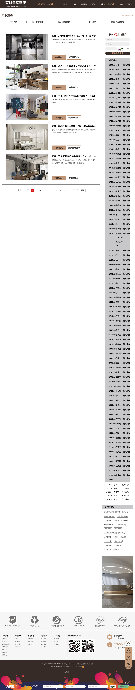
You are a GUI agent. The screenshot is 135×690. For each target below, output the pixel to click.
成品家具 (4, 652)
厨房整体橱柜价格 (122, 512)
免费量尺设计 (74, 57)
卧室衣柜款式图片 (110, 533)
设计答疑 (43, 647)
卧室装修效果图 (123, 516)
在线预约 (129, 4)
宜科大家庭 (18, 647)
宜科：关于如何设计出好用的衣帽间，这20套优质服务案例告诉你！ (74, 36)
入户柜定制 (108, 520)
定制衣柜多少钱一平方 (111, 549)
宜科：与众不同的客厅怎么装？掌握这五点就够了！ (74, 96)
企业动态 (120, 4)
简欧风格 (30, 641)
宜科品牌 (84, 4)
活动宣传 (56, 641)
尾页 (82, 190)
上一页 (26, 190)
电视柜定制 (118, 529)
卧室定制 (4, 638)
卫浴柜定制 (108, 545)
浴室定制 (4, 655)
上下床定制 (108, 541)
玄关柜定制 (108, 537)
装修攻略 (43, 641)
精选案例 (102, 4)
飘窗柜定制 (118, 541)
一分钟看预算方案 (127, 15)
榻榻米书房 (121, 524)
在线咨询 (59, 57)
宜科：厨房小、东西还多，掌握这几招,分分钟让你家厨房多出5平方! (74, 66)
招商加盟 (56, 638)
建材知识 (43, 644)
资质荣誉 (17, 644)
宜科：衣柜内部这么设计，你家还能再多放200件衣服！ (74, 126)
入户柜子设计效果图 (121, 520)
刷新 (127, 49)
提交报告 (123, 686)
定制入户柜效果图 (120, 537)
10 (65, 190)
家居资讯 (43, 638)
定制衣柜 (108, 529)
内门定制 (4, 641)
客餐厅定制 (5, 647)
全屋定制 (93, 4)
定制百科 (111, 4)
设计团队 (17, 641)
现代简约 (30, 638)
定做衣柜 (118, 545)
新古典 (30, 644)
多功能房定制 (5, 644)
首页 (74, 4)
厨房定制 (4, 649)
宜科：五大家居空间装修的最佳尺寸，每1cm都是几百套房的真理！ (74, 156)
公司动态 (56, 644)
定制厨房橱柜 (108, 512)
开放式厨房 (122, 533)
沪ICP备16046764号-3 (57, 666)
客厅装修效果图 (109, 516)
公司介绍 (17, 638)
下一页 (75, 190)
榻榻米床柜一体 (109, 524)
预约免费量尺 (117, 53)
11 (69, 190)
